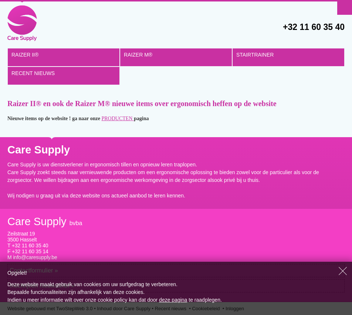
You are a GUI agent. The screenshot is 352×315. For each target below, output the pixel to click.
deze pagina (173, 300)
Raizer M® (138, 55)
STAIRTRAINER (255, 55)
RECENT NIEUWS (33, 73)
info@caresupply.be (35, 257)
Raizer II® (24, 55)
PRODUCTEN (117, 118)
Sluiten (343, 271)
